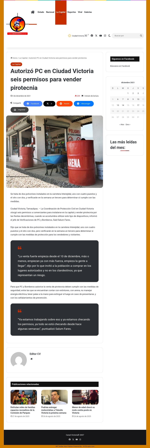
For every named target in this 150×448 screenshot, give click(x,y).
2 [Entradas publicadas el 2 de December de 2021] (133, 93)
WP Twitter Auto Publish (64, 446)
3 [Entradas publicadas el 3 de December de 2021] (138, 93)
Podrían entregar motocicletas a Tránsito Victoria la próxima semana (53, 410)
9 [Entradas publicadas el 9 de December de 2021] (133, 99)
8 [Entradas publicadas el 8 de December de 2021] (127, 99)
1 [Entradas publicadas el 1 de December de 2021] (127, 93)
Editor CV (35, 353)
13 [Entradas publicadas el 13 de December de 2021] (118, 105)
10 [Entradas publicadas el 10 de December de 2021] (138, 99)
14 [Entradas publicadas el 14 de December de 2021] (123, 105)
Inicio (14, 58)
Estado (41, 12)
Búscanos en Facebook (120, 66)
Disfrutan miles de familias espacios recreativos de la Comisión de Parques (23, 410)
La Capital (60, 12)
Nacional (50, 12)
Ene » (128, 124)
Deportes (72, 12)
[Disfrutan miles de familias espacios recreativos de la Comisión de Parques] (24, 397)
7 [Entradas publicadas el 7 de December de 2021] (122, 99)
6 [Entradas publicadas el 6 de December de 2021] (117, 99)
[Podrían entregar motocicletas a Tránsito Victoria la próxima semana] (54, 397)
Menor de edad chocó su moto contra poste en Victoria (83, 410)
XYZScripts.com (88, 446)
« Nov (122, 124)
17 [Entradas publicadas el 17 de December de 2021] (138, 105)
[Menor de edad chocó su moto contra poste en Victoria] (85, 397)
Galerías (88, 12)
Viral (80, 12)
